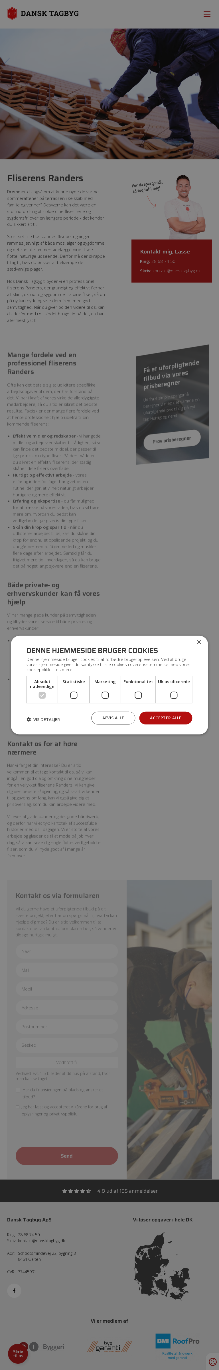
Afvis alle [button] (113, 717)
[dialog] (109, 685)
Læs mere (62, 669)
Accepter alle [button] (165, 717)
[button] (43, 719)
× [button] (199, 642)
